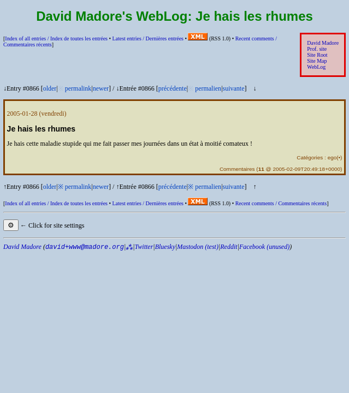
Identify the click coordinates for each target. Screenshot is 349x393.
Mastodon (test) (197, 247)
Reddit (228, 247)
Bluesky (165, 247)
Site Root (317, 55)
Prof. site (317, 49)
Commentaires (237, 169)
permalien (208, 88)
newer (101, 88)
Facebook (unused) (264, 247)
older (50, 88)
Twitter (144, 247)
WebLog (316, 67)
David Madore (323, 43)
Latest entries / (147, 38)
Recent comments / (281, 203)
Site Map (317, 61)
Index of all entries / (56, 38)
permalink (78, 88)
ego (332, 157)
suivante (234, 88)
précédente (172, 88)
